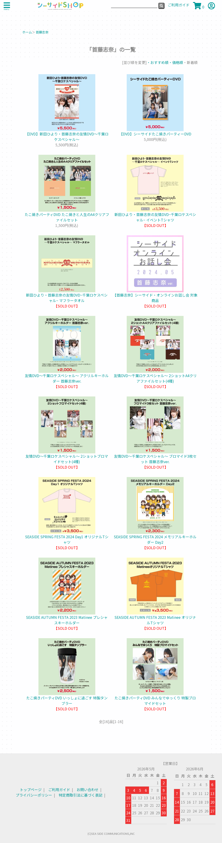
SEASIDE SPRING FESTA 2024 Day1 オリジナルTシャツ (66, 539)
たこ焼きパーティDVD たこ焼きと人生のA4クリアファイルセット (67, 217)
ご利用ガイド (59, 789)
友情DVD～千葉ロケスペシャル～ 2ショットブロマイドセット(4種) (66, 458)
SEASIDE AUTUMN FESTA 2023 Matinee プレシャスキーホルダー (67, 619)
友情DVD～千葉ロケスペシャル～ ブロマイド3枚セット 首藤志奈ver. (155, 458)
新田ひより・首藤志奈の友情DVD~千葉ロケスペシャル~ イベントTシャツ (155, 217)
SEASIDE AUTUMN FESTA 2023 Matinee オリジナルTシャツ (155, 619)
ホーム (27, 32)
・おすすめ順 (158, 62)
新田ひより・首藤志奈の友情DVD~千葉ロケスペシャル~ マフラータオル (67, 297)
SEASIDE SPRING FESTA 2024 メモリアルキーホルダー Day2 (155, 539)
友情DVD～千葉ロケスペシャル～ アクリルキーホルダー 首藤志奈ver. (67, 378)
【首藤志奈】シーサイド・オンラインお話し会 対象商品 (155, 297)
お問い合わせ (87, 789)
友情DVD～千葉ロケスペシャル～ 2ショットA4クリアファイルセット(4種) (155, 378)
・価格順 (176, 62)
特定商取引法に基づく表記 (80, 795)
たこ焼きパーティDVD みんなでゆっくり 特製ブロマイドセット (155, 700)
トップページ (31, 789)
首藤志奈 (42, 32)
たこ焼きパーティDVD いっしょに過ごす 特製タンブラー (67, 700)
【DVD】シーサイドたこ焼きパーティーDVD (155, 134)
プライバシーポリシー (34, 795)
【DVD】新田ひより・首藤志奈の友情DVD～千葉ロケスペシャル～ (66, 136)
